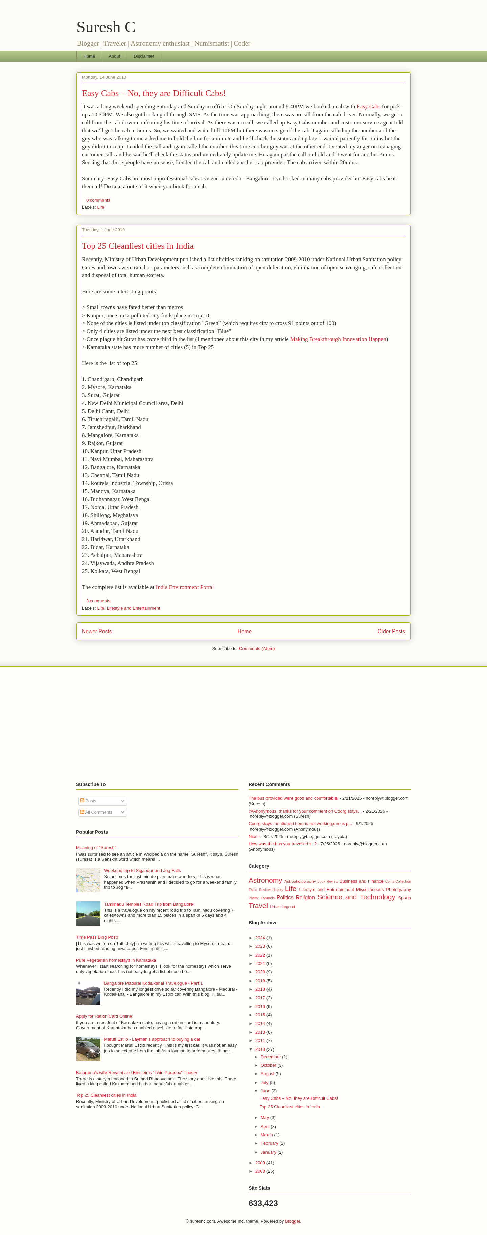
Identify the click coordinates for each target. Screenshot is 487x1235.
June (266, 1090)
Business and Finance (362, 881)
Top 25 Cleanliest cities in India (138, 246)
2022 (260, 955)
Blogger (292, 1221)
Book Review (327, 881)
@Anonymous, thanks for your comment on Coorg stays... (305, 811)
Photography (398, 889)
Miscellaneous (370, 889)
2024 (260, 937)
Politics (285, 897)
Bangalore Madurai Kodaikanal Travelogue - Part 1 (153, 983)
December (271, 1056)
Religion (305, 897)
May (265, 1117)
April (266, 1126)
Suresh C (106, 27)
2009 (260, 1162)
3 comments (98, 600)
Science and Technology (356, 897)
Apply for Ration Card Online (104, 1016)
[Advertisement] (243, 724)
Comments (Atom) (257, 648)
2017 (260, 998)
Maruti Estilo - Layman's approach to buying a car (152, 1039)
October (269, 1065)
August (268, 1073)
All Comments (96, 812)
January (269, 1152)
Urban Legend (282, 906)
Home (89, 56)
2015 (260, 1014)
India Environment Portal (185, 587)
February (270, 1143)
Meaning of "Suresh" (96, 847)
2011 (260, 1040)
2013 (260, 1032)
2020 (260, 971)
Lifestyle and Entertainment (133, 608)
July (265, 1082)
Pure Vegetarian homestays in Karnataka (116, 960)
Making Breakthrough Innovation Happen (338, 339)
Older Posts (391, 631)
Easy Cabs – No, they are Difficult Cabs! (154, 93)
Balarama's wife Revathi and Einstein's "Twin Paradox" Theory (137, 1072)
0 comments (98, 200)
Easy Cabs (369, 106)
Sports (404, 897)
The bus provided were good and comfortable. (293, 798)
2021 (260, 963)
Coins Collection (398, 881)
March (267, 1134)
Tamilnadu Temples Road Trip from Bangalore (148, 904)
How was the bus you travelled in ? (283, 843)
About (114, 56)
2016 (260, 1006)
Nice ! (254, 836)
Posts (88, 801)
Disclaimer (144, 56)
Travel (258, 905)
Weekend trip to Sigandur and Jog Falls (142, 870)
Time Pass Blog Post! (97, 937)
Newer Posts (97, 631)
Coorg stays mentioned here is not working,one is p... (300, 823)
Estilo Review (260, 890)
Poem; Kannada (262, 898)
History (277, 890)
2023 (260, 946)
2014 (260, 1023)
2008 (260, 1171)
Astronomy (265, 880)
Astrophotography (300, 881)
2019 (260, 980)
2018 (260, 989)
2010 (260, 1049)
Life (101, 207)
